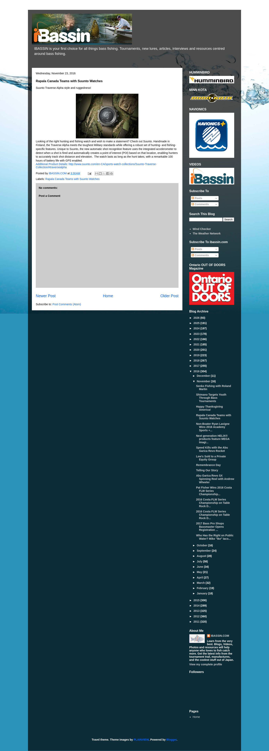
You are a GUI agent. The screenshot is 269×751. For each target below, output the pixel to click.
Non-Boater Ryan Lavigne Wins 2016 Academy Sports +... (213, 427)
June (200, 566)
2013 (197, 610)
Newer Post (46, 296)
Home (108, 296)
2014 (197, 605)
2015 (197, 600)
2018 (197, 360)
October (202, 545)
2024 (197, 328)
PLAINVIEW (141, 739)
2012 (197, 616)
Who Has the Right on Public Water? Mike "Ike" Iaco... (214, 537)
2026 (197, 317)
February (203, 588)
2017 (197, 365)
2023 (197, 333)
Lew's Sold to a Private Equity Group (211, 458)
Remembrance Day (208, 465)
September (204, 550)
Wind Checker (202, 229)
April (200, 577)
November (204, 381)
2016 (197, 371)
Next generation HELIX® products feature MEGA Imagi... (213, 439)
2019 (197, 355)
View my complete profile (205, 664)
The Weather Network (207, 233)
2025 (197, 323)
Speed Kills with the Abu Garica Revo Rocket (212, 449)
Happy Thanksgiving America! (209, 408)
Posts (197, 198)
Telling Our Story (207, 470)
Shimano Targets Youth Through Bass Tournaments (211, 398)
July (200, 561)
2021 (197, 344)
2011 (197, 621)
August (202, 556)
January (202, 593)
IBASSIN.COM (58, 173)
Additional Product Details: (52, 164)
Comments (200, 204)
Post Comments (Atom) (67, 304)
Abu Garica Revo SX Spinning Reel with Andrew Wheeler (215, 479)
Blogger (171, 739)
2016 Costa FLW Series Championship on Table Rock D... (213, 503)
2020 (197, 349)
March (201, 582)
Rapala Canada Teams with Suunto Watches (72, 179)
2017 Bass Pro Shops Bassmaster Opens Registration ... (210, 527)
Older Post (169, 296)
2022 (197, 339)
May (200, 572)
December (204, 375)
